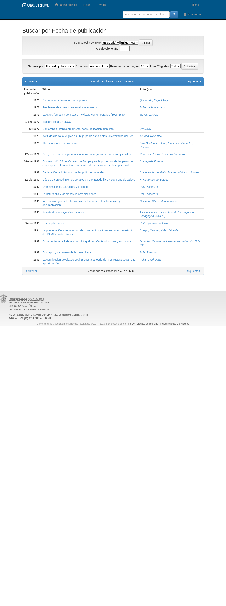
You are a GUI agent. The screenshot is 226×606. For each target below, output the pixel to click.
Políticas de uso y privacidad (174, 323)
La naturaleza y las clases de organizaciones (69, 193)
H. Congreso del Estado (154, 179)
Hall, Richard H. (149, 186)
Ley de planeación (53, 223)
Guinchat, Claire (149, 201)
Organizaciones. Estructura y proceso (65, 186)
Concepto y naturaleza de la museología (66, 252)
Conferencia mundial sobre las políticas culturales (169, 172)
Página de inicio (66, 4)
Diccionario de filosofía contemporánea (65, 100)
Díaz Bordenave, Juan (153, 143)
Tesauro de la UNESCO (56, 121)
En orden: (82, 66)
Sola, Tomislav (148, 252)
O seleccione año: (107, 48)
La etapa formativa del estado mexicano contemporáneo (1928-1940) (84, 114)
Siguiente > (194, 81)
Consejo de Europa (151, 161)
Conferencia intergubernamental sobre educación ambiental (78, 128)
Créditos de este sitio (147, 323)
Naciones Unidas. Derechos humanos (162, 154)
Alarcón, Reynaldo (151, 136)
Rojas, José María (150, 259)
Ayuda (102, 4)
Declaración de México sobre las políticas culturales (73, 172)
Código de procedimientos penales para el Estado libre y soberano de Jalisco (88, 179)
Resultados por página (124, 66)
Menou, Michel (169, 201)
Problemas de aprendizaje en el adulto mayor (69, 107)
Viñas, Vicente (169, 230)
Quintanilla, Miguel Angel (154, 100)
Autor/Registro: (160, 66)
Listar (88, 4)
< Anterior (31, 81)
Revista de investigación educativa (63, 212)
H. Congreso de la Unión (154, 223)
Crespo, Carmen (150, 230)
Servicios (192, 14)
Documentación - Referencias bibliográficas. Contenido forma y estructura (86, 241)
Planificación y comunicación (59, 143)
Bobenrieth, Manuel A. (153, 107)
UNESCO (145, 128)
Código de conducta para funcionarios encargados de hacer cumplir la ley (86, 154)
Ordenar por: (36, 66)
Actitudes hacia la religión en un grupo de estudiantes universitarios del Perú (88, 136)
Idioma (196, 4)
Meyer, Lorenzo (149, 114)
